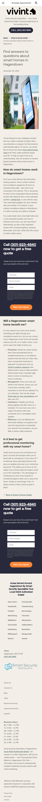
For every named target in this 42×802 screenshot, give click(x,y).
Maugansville (27, 634)
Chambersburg (27, 606)
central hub (15, 200)
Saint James (12, 602)
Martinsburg (12, 616)
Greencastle (12, 625)
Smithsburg (12, 629)
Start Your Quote (21, 307)
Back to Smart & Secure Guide (17, 495)
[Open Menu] (3, 3)
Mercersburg (26, 611)
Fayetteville (12, 606)
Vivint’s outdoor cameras (18, 367)
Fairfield (11, 611)
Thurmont (25, 616)
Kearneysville (27, 602)
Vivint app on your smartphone (21, 396)
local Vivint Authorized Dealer (16, 752)
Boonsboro (26, 629)
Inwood (24, 638)
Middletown (12, 620)
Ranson (11, 638)
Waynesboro (26, 620)
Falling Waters (27, 625)
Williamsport (12, 634)
